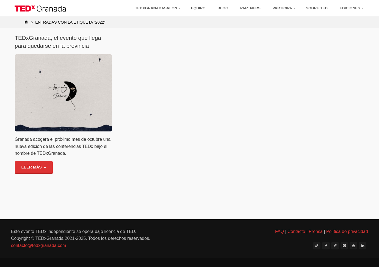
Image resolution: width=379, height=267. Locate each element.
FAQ (279, 231)
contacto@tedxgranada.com (38, 245)
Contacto (296, 231)
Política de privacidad (347, 231)
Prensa (316, 231)
